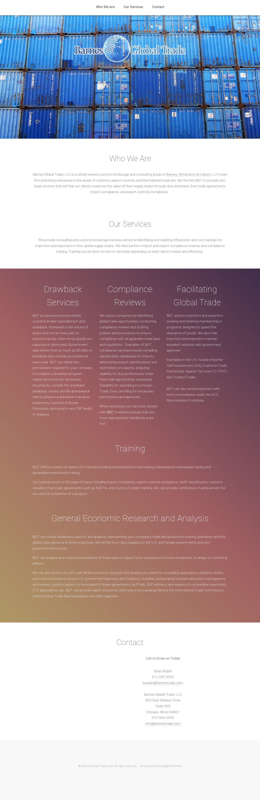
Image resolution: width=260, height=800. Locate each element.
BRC (110, 412)
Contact (158, 7)
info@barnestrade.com (163, 724)
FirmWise (164, 766)
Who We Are (105, 7)
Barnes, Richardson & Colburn (188, 174)
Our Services (133, 7)
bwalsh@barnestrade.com (163, 683)
